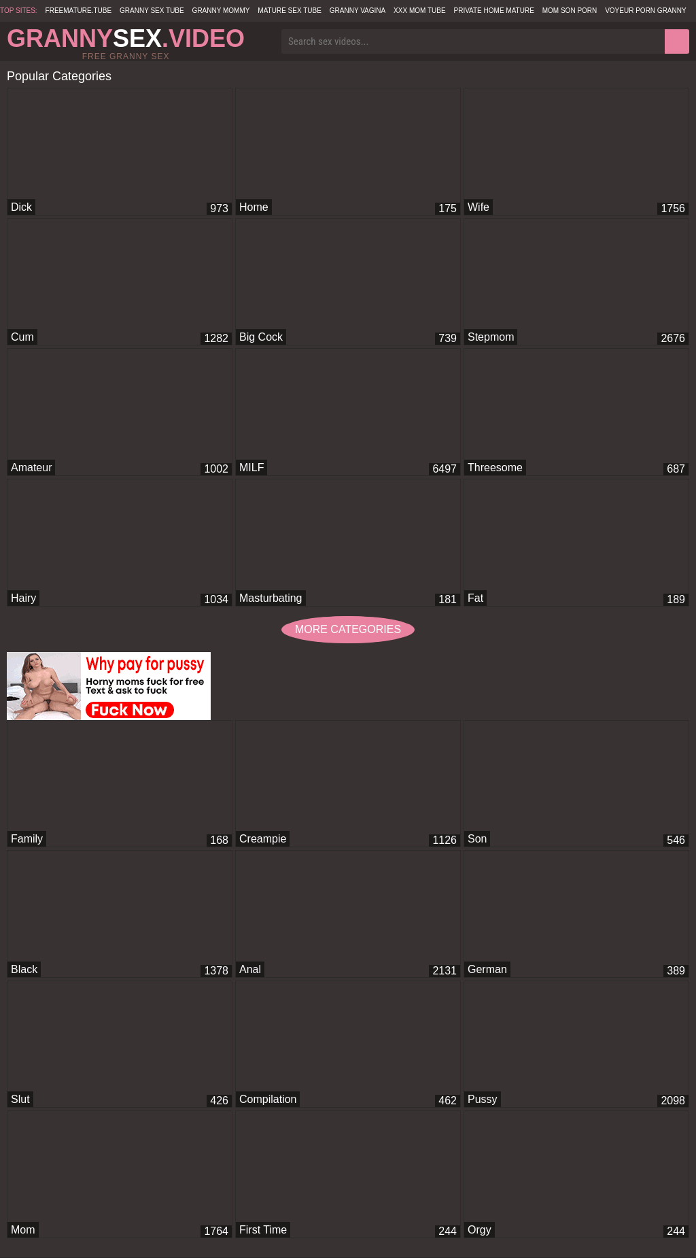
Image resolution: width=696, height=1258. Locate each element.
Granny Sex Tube (152, 10)
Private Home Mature (493, 10)
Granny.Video (126, 38)
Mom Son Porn (569, 10)
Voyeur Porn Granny (645, 10)
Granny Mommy (221, 10)
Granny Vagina (357, 10)
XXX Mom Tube (420, 10)
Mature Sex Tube (289, 10)
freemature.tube (79, 10)
